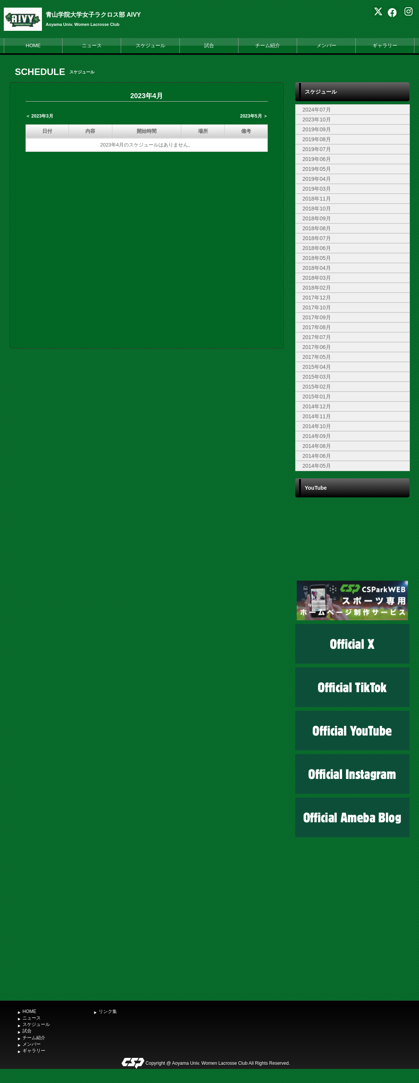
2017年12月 (316, 298)
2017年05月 (316, 357)
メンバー (326, 45)
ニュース (92, 45)
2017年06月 (316, 347)
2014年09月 (316, 436)
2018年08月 (316, 228)
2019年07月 (316, 149)
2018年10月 (316, 208)
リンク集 (108, 1011)
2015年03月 (316, 377)
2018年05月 (316, 258)
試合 (209, 45)
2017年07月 (316, 337)
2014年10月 (316, 426)
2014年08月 (316, 446)
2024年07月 (316, 110)
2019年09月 (316, 129)
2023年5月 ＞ (254, 116)
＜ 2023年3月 (39, 116)
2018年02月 (316, 288)
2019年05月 (316, 169)
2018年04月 (316, 268)
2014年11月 (316, 416)
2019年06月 (316, 159)
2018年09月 (316, 218)
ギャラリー (385, 45)
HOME (33, 45)
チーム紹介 (267, 45)
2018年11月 (316, 199)
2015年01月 (316, 396)
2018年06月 (316, 248)
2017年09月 (316, 317)
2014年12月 (316, 406)
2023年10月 (316, 119)
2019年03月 (316, 189)
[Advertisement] (352, 939)
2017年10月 (316, 307)
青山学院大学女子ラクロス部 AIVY (93, 14)
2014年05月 (316, 466)
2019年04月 (316, 179)
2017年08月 (316, 327)
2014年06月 (316, 456)
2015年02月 (316, 387)
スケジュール (150, 45)
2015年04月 (316, 367)
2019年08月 (316, 139)
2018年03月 (316, 278)
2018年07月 (316, 238)
